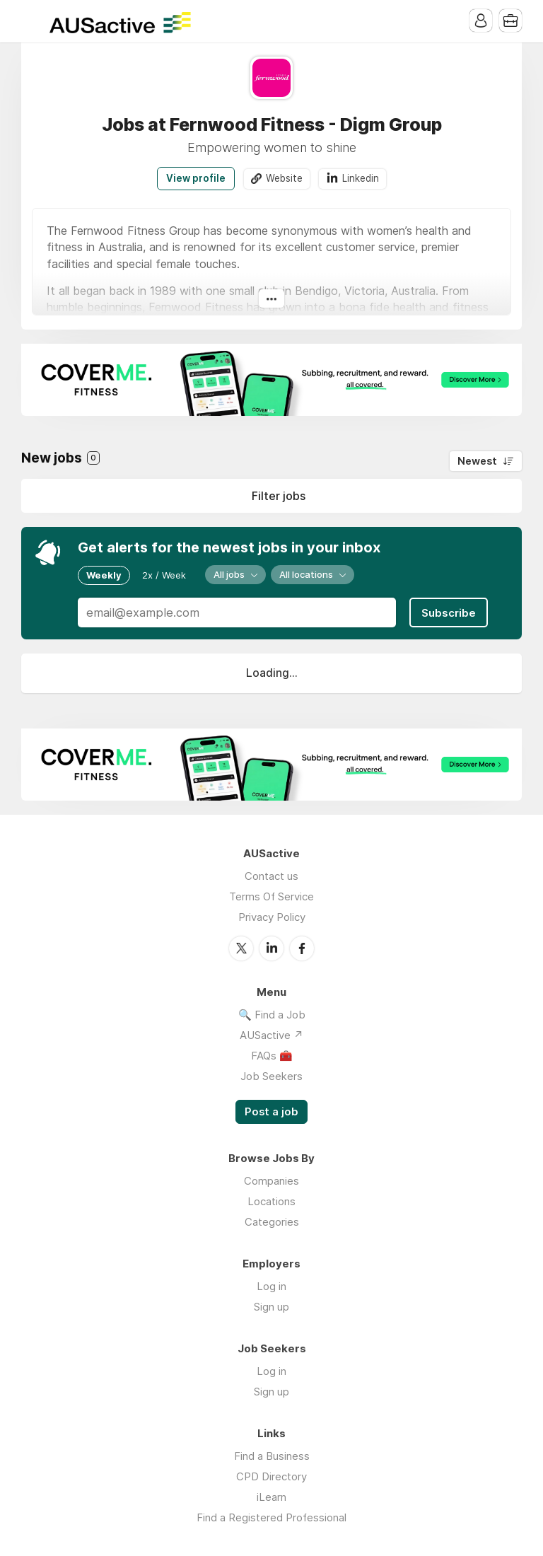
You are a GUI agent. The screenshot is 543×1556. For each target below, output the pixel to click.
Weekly (104, 575)
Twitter (241, 948)
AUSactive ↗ (271, 1035)
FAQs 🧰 (272, 1055)
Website (284, 178)
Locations (271, 1201)
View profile (196, 178)
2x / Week (164, 575)
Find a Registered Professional (271, 1517)
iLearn (271, 1497)
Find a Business (272, 1456)
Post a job (271, 1111)
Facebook (302, 948)
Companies (271, 1181)
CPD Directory (271, 1476)
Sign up (271, 1306)
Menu (31, 21)
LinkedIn (271, 948)
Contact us (271, 876)
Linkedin (360, 178)
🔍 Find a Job (271, 1014)
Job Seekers (271, 1076)
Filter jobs (278, 496)
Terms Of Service (271, 896)
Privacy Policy (271, 917)
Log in (271, 1286)
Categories (272, 1222)
